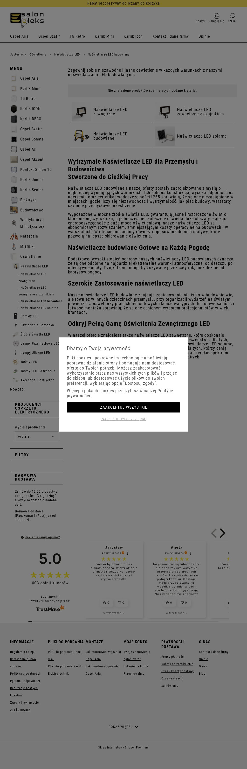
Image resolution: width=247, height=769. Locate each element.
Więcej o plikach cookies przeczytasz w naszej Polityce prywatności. (120, 393)
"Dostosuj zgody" (139, 383)
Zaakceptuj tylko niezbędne (123, 419)
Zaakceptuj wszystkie (123, 407)
